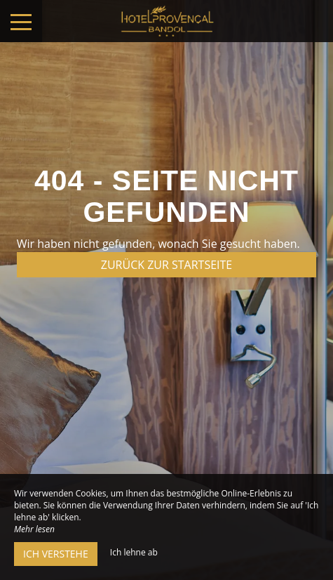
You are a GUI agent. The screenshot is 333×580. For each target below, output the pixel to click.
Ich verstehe (55, 553)
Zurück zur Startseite (166, 264)
